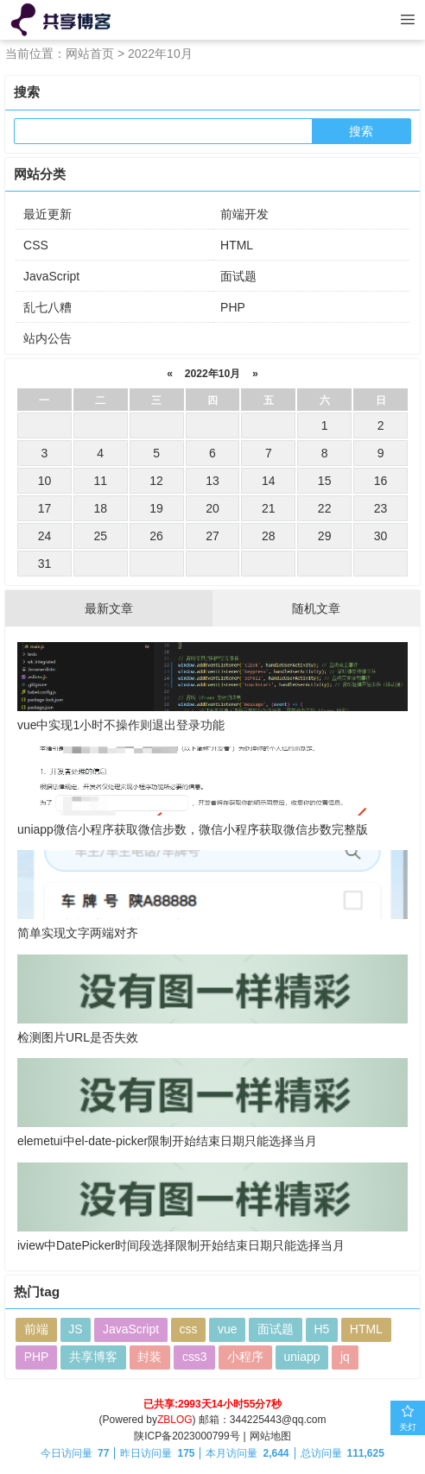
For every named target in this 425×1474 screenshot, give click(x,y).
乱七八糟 (47, 307)
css (189, 1331)
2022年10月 (212, 374)
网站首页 (90, 53)
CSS (35, 245)
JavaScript (51, 276)
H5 (323, 1331)
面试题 (238, 276)
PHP (232, 307)
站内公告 (47, 338)
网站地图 (270, 1436)
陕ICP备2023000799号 (187, 1436)
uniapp (302, 1358)
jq (346, 1358)
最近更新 (47, 214)
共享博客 (93, 1358)
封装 (150, 1358)
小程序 (246, 1358)
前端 (36, 1331)
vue (228, 1331)
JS (75, 1331)
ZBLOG (175, 1420)
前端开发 (244, 214)
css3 (194, 1358)
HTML (236, 245)
